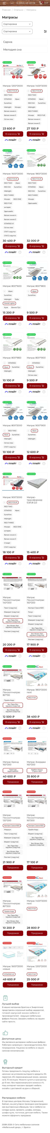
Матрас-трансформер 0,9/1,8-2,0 (34, 500)
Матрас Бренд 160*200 (11, 763)
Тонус (30, 612)
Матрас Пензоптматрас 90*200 (35, 818)
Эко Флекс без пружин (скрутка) (13, 626)
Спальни (18, 10)
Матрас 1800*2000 (37, 173)
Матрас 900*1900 (36, 425)
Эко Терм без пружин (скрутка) (13, 621)
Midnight (7, 107)
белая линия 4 (10, 111)
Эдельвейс (8, 211)
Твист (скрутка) (10, 608)
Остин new (8, 119)
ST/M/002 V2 (9, 974)
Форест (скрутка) (11, 616)
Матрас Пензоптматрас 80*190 (11, 692)
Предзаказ (13, 782)
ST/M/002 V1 (9, 224)
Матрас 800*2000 (12, 425)
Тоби (17, 299)
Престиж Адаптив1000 (12, 770)
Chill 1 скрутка (9, 232)
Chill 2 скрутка (10, 236)
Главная (6, 10)
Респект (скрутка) (11, 631)
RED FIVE (41, 115)
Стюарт (7, 543)
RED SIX (31, 103)
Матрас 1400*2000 (37, 86)
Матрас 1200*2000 (13, 86)
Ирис (17, 99)
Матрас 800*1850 (12, 358)
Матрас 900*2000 (12, 497)
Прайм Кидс (9, 700)
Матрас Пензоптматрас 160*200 (35, 600)
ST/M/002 (8, 99)
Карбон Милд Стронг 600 (37, 770)
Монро (18, 107)
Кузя (6, 307)
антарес (7, 207)
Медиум (7, 830)
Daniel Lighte (9, 303)
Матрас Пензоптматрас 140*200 (11, 600)
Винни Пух (15, 307)
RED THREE (33, 111)
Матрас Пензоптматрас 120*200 (11, 818)
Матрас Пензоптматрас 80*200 (11, 903)
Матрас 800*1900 (36, 358)
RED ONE (17, 199)
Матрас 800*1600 (12, 286)
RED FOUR (12, 91)
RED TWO (8, 95)
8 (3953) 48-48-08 (26, 3)
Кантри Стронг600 (36, 608)
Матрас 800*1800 (36, 286)
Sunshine (7, 103)
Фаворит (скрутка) (11, 612)
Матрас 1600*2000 (13, 173)
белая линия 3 (10, 115)
